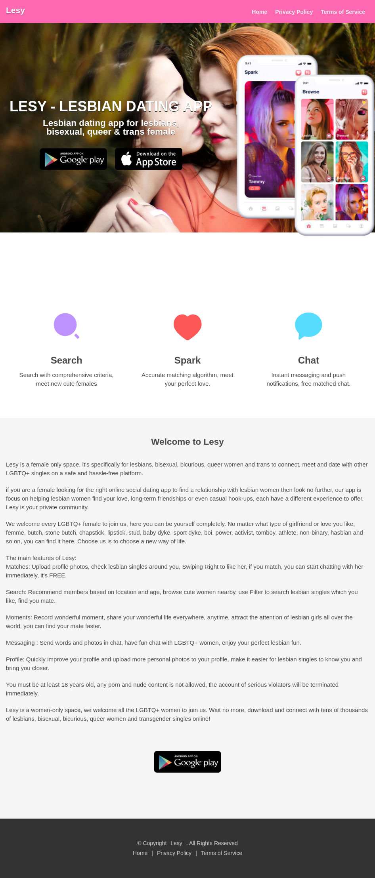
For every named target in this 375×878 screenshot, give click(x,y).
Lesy (15, 10)
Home (259, 12)
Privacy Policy (294, 12)
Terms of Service (343, 12)
